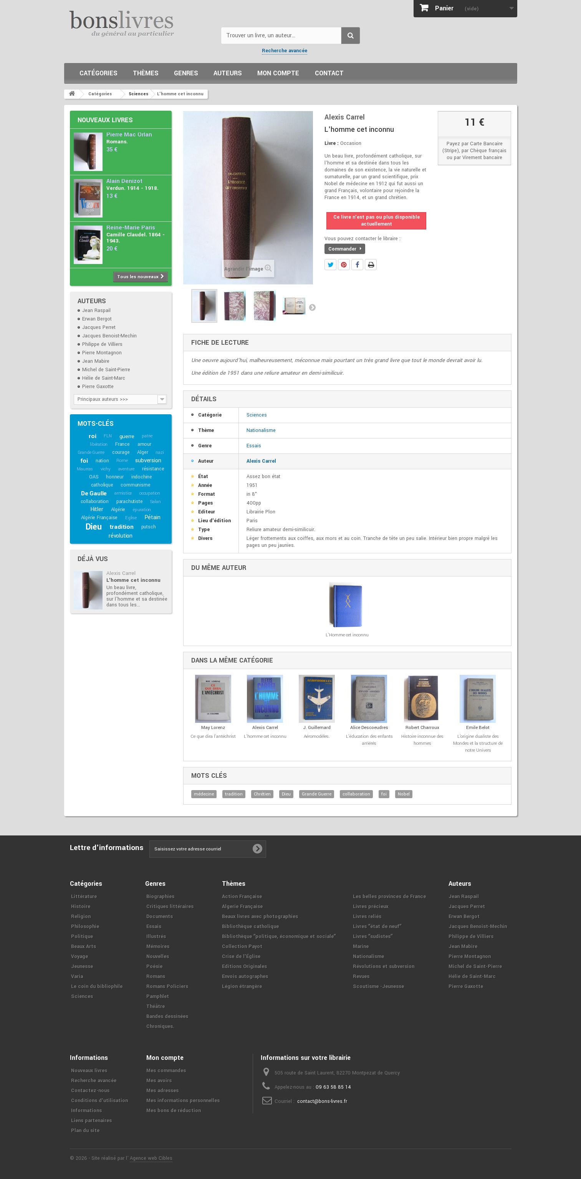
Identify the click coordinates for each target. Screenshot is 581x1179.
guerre (126, 436)
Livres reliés (367, 916)
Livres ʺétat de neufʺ (377, 926)
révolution (120, 536)
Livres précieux (370, 906)
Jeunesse (82, 966)
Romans (155, 976)
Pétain (152, 517)
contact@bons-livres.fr (322, 1101)
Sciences (257, 415)
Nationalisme (261, 430)
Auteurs (228, 73)
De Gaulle (94, 493)
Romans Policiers (167, 986)
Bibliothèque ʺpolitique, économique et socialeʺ (279, 936)
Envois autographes (245, 976)
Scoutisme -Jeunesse (378, 986)
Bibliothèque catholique (250, 926)
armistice (123, 493)
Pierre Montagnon (102, 352)
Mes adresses (162, 1090)
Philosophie (85, 926)
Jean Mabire (95, 361)
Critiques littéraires (170, 906)
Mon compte (278, 73)
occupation (149, 493)
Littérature (84, 896)
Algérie (118, 509)
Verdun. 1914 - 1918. (132, 188)
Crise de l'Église (241, 956)
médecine (204, 794)
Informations (86, 1110)
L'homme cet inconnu (133, 580)
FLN (107, 436)
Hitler (96, 509)
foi (84, 461)
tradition (121, 527)
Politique (82, 936)
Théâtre (155, 1006)
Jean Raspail (96, 310)
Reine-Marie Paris (130, 228)
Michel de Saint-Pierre (106, 369)
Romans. (117, 141)
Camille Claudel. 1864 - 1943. (135, 237)
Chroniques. (160, 1026)
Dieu (94, 527)
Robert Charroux (422, 727)
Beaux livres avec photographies (260, 916)
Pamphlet (157, 996)
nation (102, 460)
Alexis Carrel (121, 573)
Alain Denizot (124, 181)
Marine (361, 946)
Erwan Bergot (97, 319)
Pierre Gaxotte (98, 386)
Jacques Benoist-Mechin (109, 335)
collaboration (95, 501)
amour (144, 444)
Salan (155, 501)
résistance (153, 468)
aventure (126, 469)
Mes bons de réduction (173, 1110)
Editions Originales (244, 966)
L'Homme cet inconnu (347, 635)
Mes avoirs (159, 1080)
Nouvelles (157, 956)
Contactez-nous (90, 1090)
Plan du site (85, 1130)
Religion (81, 916)
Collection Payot (242, 946)
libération (99, 444)
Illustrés (156, 936)
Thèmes (146, 73)
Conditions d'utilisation (99, 1100)
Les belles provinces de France (389, 896)
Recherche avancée (284, 50)
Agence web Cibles (151, 1158)
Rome (121, 460)
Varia (77, 976)
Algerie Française (242, 906)
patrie (147, 436)
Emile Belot (478, 727)
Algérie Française (99, 517)
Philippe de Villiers (102, 344)
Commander (344, 249)
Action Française (242, 896)
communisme (135, 485)
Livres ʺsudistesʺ (372, 936)
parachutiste (129, 501)
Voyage (79, 956)
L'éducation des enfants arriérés (369, 740)
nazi (160, 452)
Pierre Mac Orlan (129, 135)
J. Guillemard (317, 727)
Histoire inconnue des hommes (422, 740)
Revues (361, 976)
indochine (141, 476)
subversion (148, 461)
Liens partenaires (91, 1120)
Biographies (160, 896)
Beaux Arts (83, 946)
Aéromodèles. (317, 736)
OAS (93, 476)
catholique (102, 485)
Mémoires (157, 946)
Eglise (131, 518)
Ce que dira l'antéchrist (213, 736)
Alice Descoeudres (369, 727)
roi (92, 436)
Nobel (404, 794)
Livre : (331, 143)
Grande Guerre (91, 452)
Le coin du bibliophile (96, 986)
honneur (115, 476)
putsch (148, 526)
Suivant (312, 307)
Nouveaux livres (105, 120)
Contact (329, 73)
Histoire (80, 906)
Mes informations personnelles (183, 1100)
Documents (159, 916)
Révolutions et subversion (383, 966)
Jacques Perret (99, 327)
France (122, 444)
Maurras (85, 469)
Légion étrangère (242, 986)
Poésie (154, 966)
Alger (142, 452)
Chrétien (262, 794)
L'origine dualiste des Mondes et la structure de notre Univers (478, 743)
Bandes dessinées (167, 1016)
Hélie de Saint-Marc (103, 378)
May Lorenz (213, 727)
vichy (106, 469)
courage (121, 452)
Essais (254, 445)
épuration (142, 509)
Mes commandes (166, 1070)
